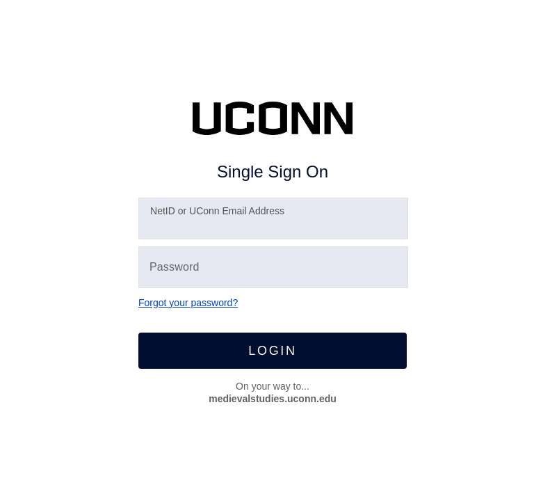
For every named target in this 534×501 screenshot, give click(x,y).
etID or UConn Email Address (217, 210)
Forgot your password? (188, 302)
